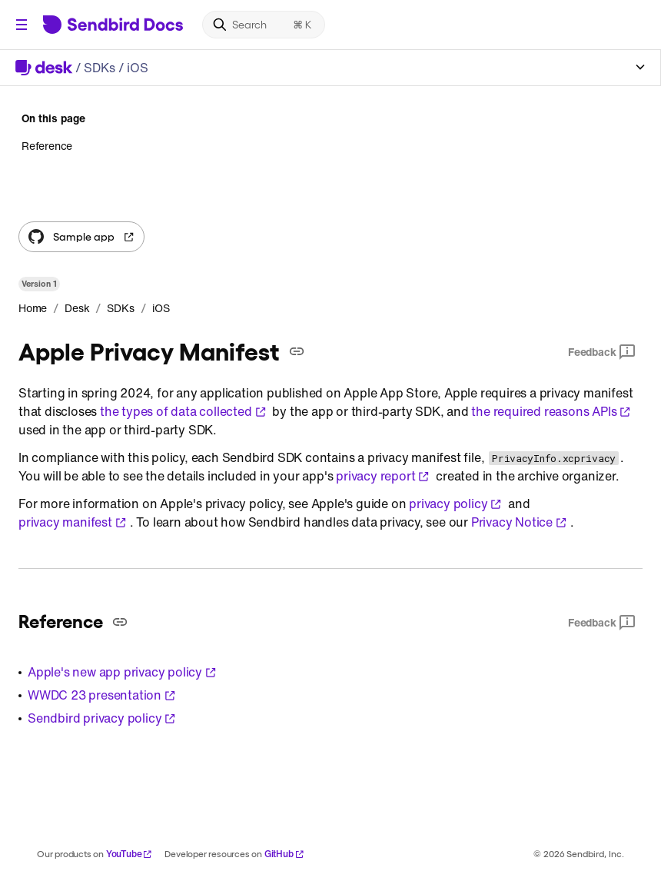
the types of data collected (183, 411)
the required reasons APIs (551, 411)
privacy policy (455, 503)
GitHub (284, 853)
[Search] (263, 24)
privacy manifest (72, 522)
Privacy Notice (519, 522)
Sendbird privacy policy (102, 718)
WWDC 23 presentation (102, 695)
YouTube (129, 853)
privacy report (383, 476)
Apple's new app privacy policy (122, 672)
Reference (47, 146)
